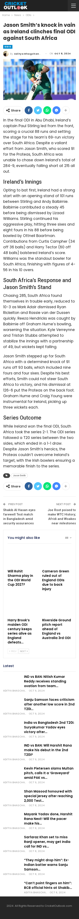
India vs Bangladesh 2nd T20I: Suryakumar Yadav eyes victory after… (49, 727)
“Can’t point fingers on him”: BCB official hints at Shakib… (48, 885)
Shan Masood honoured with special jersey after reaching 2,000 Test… (48, 796)
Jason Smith (19, 475)
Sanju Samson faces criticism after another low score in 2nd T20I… (49, 704)
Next (24, 651)
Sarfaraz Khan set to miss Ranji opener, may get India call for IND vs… (47, 842)
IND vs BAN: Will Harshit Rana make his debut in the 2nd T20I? (48, 750)
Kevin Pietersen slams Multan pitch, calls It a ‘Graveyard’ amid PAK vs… (49, 773)
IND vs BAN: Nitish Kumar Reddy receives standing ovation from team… (45, 681)
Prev (12, 651)
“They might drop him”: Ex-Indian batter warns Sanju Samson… (46, 865)
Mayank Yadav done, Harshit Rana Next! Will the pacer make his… (48, 819)
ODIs (7, 46)
